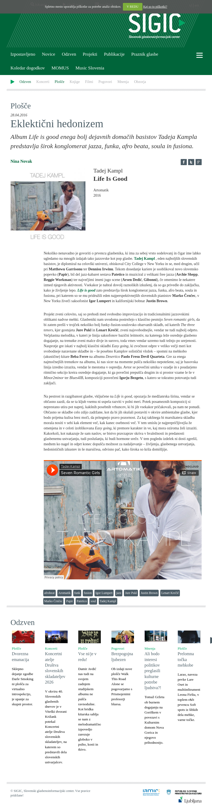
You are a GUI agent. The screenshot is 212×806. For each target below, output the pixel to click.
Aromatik (64, 593)
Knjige (75, 82)
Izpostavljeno (23, 54)
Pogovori (105, 82)
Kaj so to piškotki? (155, 6)
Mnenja (123, 82)
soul (93, 601)
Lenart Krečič (170, 593)
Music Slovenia (89, 68)
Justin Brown (149, 593)
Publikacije (114, 54)
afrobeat (49, 593)
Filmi (89, 82)
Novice (48, 54)
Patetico (82, 601)
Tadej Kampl (144, 259)
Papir (69, 601)
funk (77, 593)
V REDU (132, 6)
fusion (88, 593)
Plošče (59, 82)
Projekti (90, 54)
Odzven (69, 54)
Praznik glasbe (144, 54)
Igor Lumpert (104, 593)
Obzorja (140, 82)
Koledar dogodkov (28, 68)
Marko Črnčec (53, 601)
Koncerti (42, 82)
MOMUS (60, 68)
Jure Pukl (131, 593)
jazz (118, 593)
